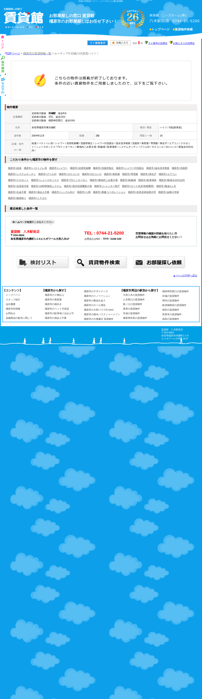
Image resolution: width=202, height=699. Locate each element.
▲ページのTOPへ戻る (185, 275)
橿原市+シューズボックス (45, 180)
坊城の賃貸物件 (170, 296)
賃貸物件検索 (184, 30)
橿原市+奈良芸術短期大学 (142, 192)
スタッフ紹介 (13, 299)
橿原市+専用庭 (130, 174)
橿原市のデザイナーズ (96, 291)
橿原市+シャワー (58, 168)
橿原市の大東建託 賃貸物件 (98, 319)
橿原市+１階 (84, 192)
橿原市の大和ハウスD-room (99, 309)
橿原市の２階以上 (54, 295)
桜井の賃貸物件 (170, 309)
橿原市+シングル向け (63, 192)
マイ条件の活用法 (157, 43)
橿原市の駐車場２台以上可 (59, 313)
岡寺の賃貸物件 (170, 300)
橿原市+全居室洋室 (18, 186)
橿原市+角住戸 (148, 174)
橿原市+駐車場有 (147, 180)
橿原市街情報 (13, 308)
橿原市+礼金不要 (17, 192)
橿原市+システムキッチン (22, 174)
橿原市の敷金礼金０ (95, 300)
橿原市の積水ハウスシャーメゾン (102, 314)
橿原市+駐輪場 (128, 180)
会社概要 (10, 304)
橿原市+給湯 (14, 168)
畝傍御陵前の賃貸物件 (174, 305)
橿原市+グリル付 (47, 174)
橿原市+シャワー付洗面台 (130, 168)
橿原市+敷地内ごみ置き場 (104, 180)
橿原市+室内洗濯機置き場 (78, 186)
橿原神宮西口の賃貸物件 (175, 291)
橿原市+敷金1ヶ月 (166, 186)
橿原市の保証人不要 (56, 318)
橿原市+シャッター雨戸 (107, 186)
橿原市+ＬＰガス (38, 198)
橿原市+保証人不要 (39, 192)
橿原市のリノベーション (97, 296)
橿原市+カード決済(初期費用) (138, 186)
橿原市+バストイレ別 (35, 168)
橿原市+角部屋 (112, 174)
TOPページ (13, 53)
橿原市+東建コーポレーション (109, 192)
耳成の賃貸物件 (131, 313)
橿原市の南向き (53, 304)
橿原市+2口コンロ (92, 174)
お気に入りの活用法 (184, 43)
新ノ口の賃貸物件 (132, 304)
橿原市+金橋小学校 (168, 192)
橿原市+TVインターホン (74, 180)
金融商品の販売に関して (19, 318)
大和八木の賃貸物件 (134, 295)
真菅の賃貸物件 (131, 308)
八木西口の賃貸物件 (134, 299)
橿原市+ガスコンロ (69, 174)
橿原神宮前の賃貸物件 (135, 318)
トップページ (161, 30)
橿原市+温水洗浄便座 (157, 168)
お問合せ (10, 313)
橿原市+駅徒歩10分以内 (172, 180)
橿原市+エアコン (168, 174)
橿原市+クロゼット (18, 180)
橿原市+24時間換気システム (46, 186)
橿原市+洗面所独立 (103, 168)
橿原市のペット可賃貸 (57, 308)
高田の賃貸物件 (170, 319)
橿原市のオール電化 (95, 305)
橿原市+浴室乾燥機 (80, 168)
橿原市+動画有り (17, 198)
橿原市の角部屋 (53, 299)
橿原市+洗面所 (180, 168)
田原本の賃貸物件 (172, 314)
